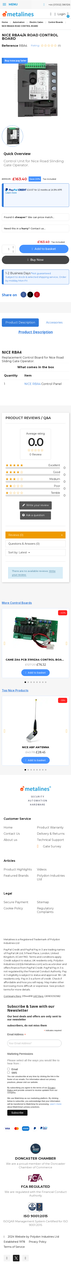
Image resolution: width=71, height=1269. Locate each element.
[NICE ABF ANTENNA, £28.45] (35, 730)
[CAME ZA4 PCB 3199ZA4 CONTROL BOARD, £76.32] (35, 643)
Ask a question (33, 515)
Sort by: (13, 552)
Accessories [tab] (54, 322)
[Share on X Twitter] (30, 294)
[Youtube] (25, 1258)
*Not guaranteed (40, 273)
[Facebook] (7, 1258)
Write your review (35, 505)
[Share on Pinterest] (37, 294)
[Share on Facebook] (23, 294)
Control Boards (55, 22)
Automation (19, 22)
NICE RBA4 (32, 384)
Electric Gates (36, 22)
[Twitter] (16, 1258)
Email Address (16, 1034)
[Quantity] (8, 249)
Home (5, 22)
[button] (51, 14)
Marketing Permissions (20, 1053)
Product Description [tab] (20, 322)
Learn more (55, 1104)
